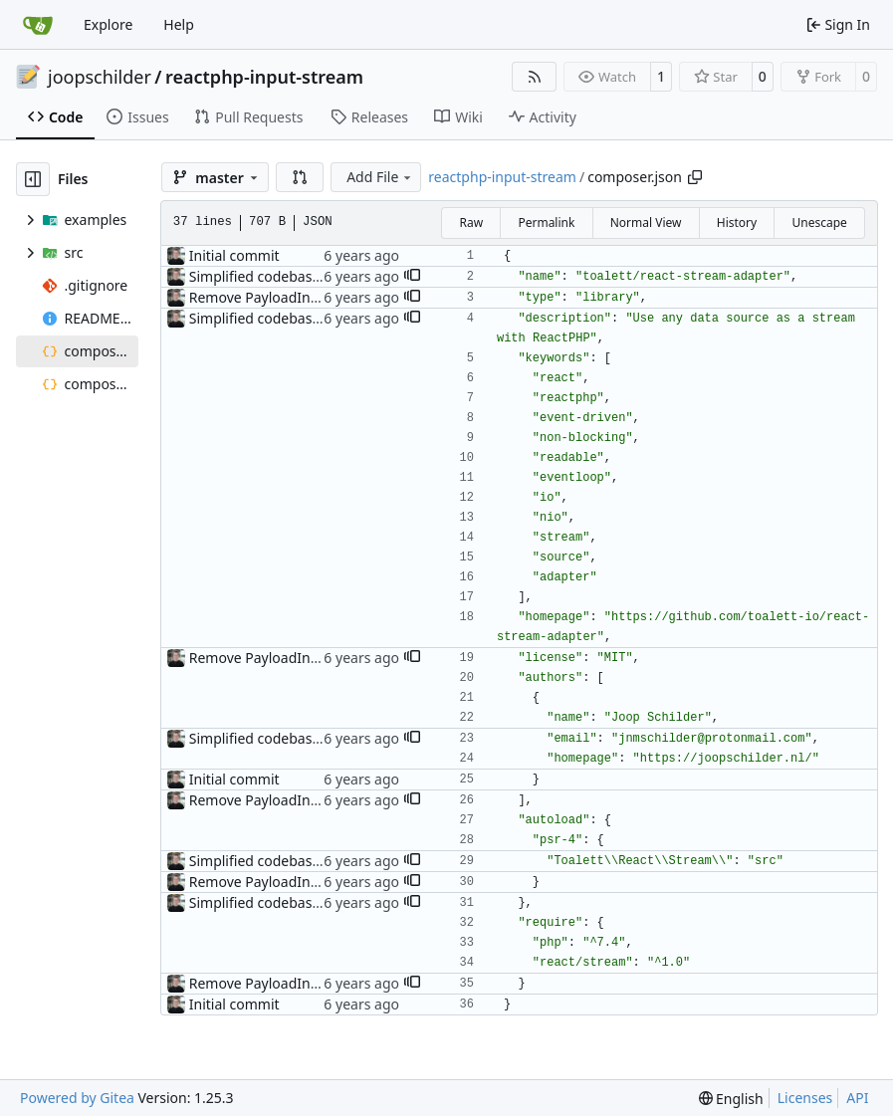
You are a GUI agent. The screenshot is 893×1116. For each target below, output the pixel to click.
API (857, 1097)
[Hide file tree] (33, 179)
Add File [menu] (380, 176)
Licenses (805, 1097)
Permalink (546, 222)
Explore (108, 24)
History (737, 222)
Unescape (818, 222)
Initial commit (234, 255)
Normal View (646, 222)
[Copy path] (695, 177)
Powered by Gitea (77, 1097)
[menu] (731, 1098)
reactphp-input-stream (264, 77)
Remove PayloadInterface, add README (318, 297)
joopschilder (99, 77)
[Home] (38, 25)
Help (178, 24)
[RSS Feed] (535, 77)
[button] (300, 177)
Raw (471, 222)
